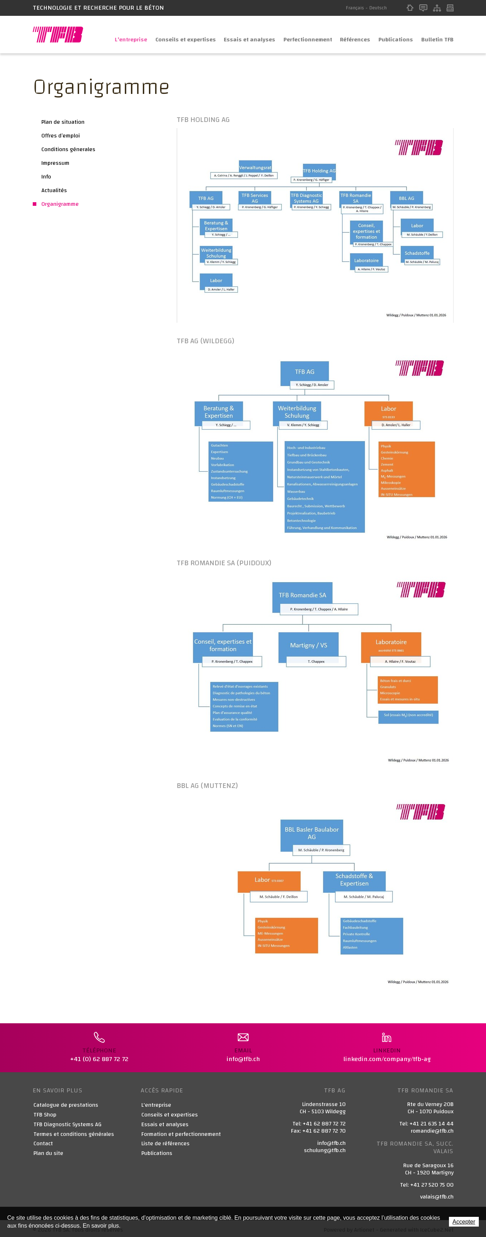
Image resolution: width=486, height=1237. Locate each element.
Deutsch (378, 8)
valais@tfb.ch (437, 1194)
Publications (393, 34)
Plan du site (48, 1150)
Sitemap (437, 8)
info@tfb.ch (331, 1140)
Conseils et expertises (170, 34)
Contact (423, 8)
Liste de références (165, 1141)
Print (450, 8)
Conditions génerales (68, 149)
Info (46, 176)
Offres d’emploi (60, 135)
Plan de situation (63, 122)
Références (350, 34)
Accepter (464, 1222)
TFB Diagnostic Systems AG (67, 1122)
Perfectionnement (299, 34)
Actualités (54, 190)
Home (410, 8)
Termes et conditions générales (73, 1131)
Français (355, 8)
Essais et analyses (237, 34)
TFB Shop (44, 1112)
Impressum (55, 163)
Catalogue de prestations (65, 1102)
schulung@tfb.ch (325, 1147)
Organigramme (60, 204)
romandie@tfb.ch (432, 1128)
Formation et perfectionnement (181, 1131)
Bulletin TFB (437, 34)
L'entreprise (112, 34)
